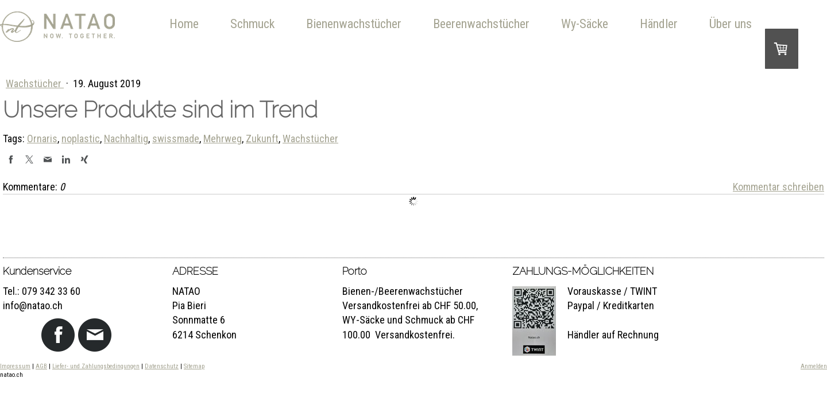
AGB (41, 366)
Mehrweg (222, 139)
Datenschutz (162, 366)
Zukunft (262, 139)
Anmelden (814, 366)
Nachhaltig (126, 139)
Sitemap (194, 366)
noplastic (80, 139)
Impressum (15, 366)
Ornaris (42, 139)
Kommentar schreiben (778, 187)
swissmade (175, 139)
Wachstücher (35, 83)
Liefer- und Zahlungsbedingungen (96, 366)
